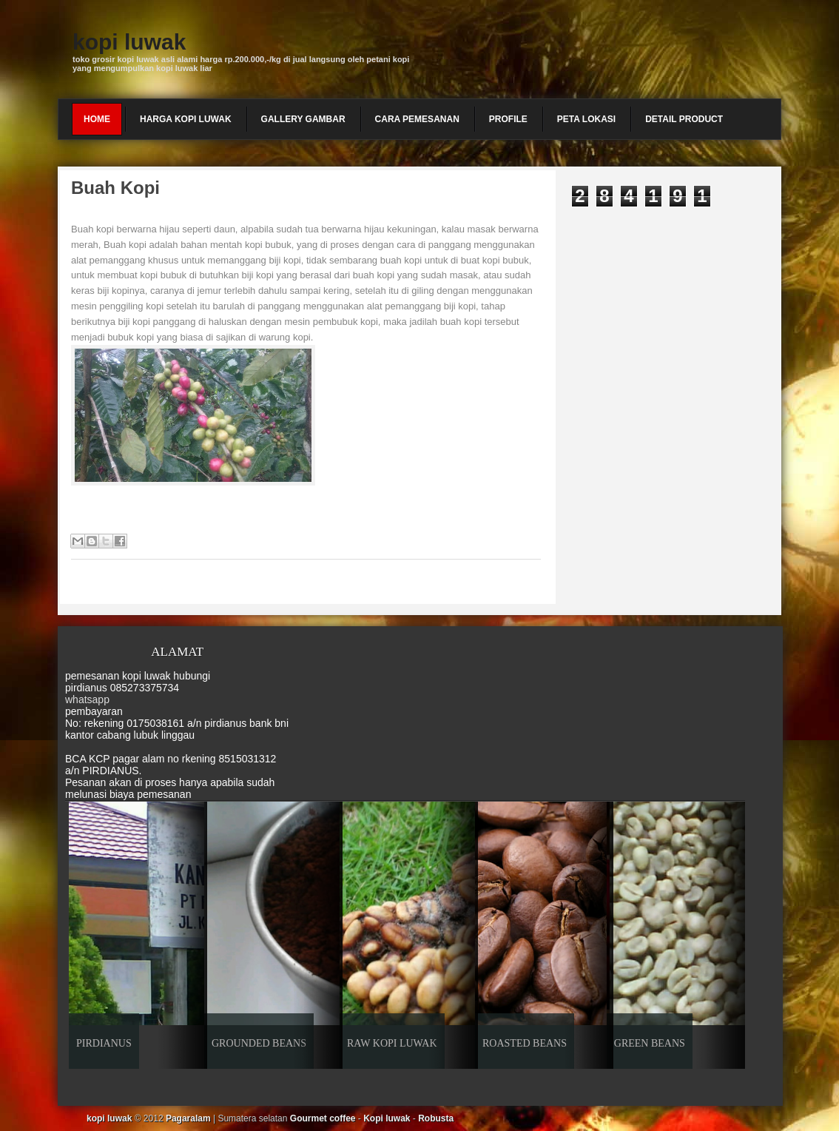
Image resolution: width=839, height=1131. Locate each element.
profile (508, 119)
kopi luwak (129, 42)
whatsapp (87, 699)
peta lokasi (586, 119)
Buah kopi (115, 188)
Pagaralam (188, 1118)
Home (97, 119)
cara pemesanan (417, 119)
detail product (684, 119)
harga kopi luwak (186, 119)
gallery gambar (303, 119)
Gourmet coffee (323, 1118)
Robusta (436, 1118)
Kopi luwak (386, 1118)
